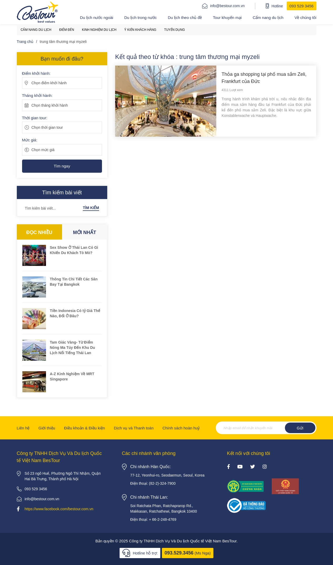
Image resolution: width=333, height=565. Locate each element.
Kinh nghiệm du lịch (99, 30)
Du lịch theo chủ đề (185, 17)
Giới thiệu (46, 428)
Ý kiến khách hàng (140, 30)
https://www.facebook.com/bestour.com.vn (59, 509)
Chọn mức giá (43, 150)
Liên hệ (23, 428)
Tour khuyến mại (227, 17)
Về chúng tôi (305, 17)
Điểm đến (66, 30)
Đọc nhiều (39, 232)
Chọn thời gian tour (47, 127)
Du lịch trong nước (140, 17)
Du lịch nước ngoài (96, 17)
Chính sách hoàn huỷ (181, 428)
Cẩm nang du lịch (268, 17)
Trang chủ (25, 41)
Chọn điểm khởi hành (49, 83)
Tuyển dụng (174, 30)
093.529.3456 (179, 553)
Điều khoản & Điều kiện (84, 428)
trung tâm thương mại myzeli (63, 41)
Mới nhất (84, 232)
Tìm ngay (62, 166)
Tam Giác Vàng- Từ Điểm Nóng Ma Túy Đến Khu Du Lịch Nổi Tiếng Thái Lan (72, 347)
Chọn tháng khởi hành (50, 105)
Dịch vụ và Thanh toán (133, 428)
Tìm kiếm (91, 208)
